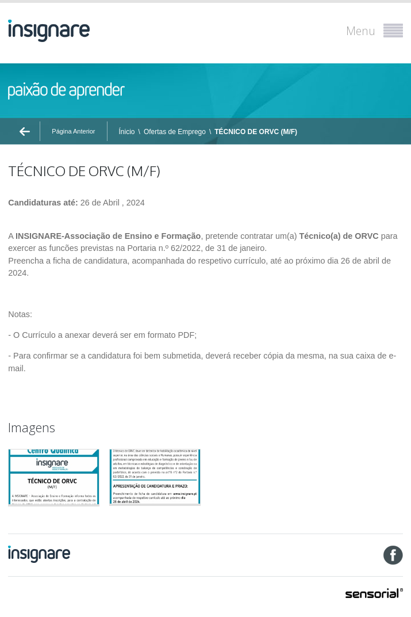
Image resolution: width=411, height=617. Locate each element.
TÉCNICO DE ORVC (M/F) (255, 132)
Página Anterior (73, 131)
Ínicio (127, 132)
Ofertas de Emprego (175, 132)
